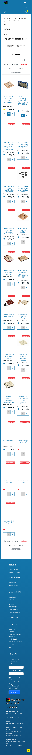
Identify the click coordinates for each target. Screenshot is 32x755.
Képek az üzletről (15, 572)
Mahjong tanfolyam (16, 585)
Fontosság (15, 64)
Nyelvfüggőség (14, 639)
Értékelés (20, 68)
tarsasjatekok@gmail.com (16, 723)
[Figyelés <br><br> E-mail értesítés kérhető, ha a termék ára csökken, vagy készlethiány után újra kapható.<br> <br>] (8, 159)
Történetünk (13, 570)
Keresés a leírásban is (12, 21)
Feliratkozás (14, 692)
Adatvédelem (13, 617)
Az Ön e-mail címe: (16, 670)
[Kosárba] (8, 114)
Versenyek (12, 582)
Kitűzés (11, 644)
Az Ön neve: (13, 664)
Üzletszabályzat (14, 609)
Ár (14, 68)
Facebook (12, 711)
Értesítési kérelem (15, 642)
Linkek (11, 647)
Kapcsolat (12, 597)
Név (10, 68)
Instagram (10, 713)
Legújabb (23, 64)
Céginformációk (14, 612)
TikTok (18, 713)
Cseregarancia (14, 615)
